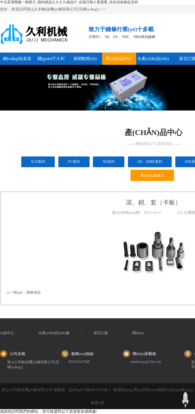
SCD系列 (38, 162)
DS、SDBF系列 (150, 162)
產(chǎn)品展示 (152, 175)
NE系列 (109, 162)
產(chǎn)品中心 (119, 58)
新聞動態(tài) (85, 58)
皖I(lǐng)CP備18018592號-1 (90, 390)
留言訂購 (14, 333)
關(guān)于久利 (51, 58)
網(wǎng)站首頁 (17, 58)
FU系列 (74, 162)
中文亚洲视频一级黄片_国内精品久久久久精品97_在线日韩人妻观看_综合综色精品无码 (69, 2)
